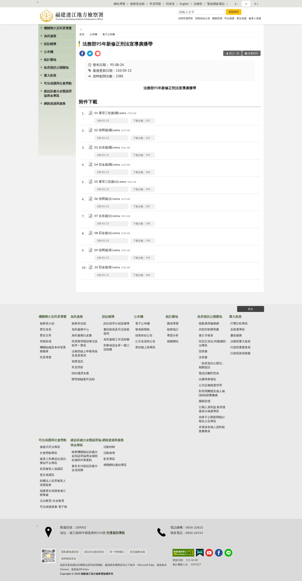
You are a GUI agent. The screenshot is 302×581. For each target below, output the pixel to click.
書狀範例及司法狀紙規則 (116, 331)
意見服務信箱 (137, 551)
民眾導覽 (45, 357)
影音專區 (109, 458)
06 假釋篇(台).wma (112, 199)
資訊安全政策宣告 (94, 551)
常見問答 (77, 367)
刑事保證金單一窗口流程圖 (116, 347)
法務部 (198, 3)
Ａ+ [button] (256, 3)
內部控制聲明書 (209, 329)
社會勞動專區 (48, 452)
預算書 (203, 351)
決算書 (203, 357)
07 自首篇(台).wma (112, 216)
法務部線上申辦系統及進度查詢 (85, 353)
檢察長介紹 (47, 323)
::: (38, 1)
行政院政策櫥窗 (240, 353)
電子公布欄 (108, 34)
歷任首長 (45, 329)
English (184, 3)
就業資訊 (77, 361)
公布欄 (48, 51)
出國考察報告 (207, 379)
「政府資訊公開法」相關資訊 (212, 365)
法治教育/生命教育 (52, 500)
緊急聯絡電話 (216, 3)
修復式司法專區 (50, 446)
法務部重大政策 (240, 341)
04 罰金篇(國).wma (112, 165)
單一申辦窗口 (117, 551)
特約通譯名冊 (80, 373)
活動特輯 (109, 446)
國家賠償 (217, 18)
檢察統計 (173, 329)
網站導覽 (119, 3)
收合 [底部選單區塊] (250, 308)
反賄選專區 (237, 329)
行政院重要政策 (240, 347)
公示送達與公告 (145, 341)
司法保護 (229, 18)
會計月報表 (206, 335)
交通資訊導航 (115, 532)
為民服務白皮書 (82, 335)
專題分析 (173, 335)
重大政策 (50, 75)
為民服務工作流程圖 (116, 339)
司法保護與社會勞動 (58, 83)
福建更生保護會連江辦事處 (53, 492)
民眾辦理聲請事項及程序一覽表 (85, 343)
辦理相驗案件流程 (83, 379)
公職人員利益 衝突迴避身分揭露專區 (212, 409)
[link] (82, 54)
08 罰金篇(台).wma (112, 233)
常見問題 (155, 3)
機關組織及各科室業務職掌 (53, 349)
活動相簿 (109, 452)
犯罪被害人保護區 (51, 468)
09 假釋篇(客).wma (112, 250)
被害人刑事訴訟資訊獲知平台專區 (53, 460)
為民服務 (50, 36)
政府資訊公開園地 (56, 67)
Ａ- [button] (236, 3)
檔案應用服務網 (209, 323)
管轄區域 (45, 341)
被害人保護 (255, 18)
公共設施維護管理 (210, 385)
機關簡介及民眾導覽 (58, 28)
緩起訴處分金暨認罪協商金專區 (58, 93)
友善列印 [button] (253, 53)
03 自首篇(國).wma (112, 147)
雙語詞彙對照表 (209, 373)
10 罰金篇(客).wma (112, 267)
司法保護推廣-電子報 (53, 506)
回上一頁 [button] (234, 53)
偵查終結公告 (202, 18)
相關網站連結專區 (115, 464)
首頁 (81, 34)
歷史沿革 (45, 335)
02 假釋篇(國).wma (112, 130)
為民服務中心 (80, 329)
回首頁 (170, 3)
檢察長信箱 (137, 3)
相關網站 (173, 341)
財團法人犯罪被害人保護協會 (53, 482)
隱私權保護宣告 (70, 551)
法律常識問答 (185, 18)
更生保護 (242, 18)
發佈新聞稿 (142, 329)
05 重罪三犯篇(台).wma (115, 182)
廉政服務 (236, 335)
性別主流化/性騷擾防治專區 (212, 343)
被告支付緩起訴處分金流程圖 (85, 468)
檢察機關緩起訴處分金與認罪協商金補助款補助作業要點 (85, 456)
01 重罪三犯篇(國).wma (115, 113)
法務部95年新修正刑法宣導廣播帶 (117, 44)
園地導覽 (173, 323)
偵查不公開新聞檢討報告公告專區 (212, 419)
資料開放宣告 (68, 558)
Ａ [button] (246, 3)
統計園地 (50, 59)
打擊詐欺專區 (239, 323)
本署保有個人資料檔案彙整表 (212, 429)
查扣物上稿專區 (145, 347)
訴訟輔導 (50, 44)
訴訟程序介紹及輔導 (116, 323)
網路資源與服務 (54, 103)
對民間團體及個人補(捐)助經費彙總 (212, 393)
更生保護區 (47, 474)
